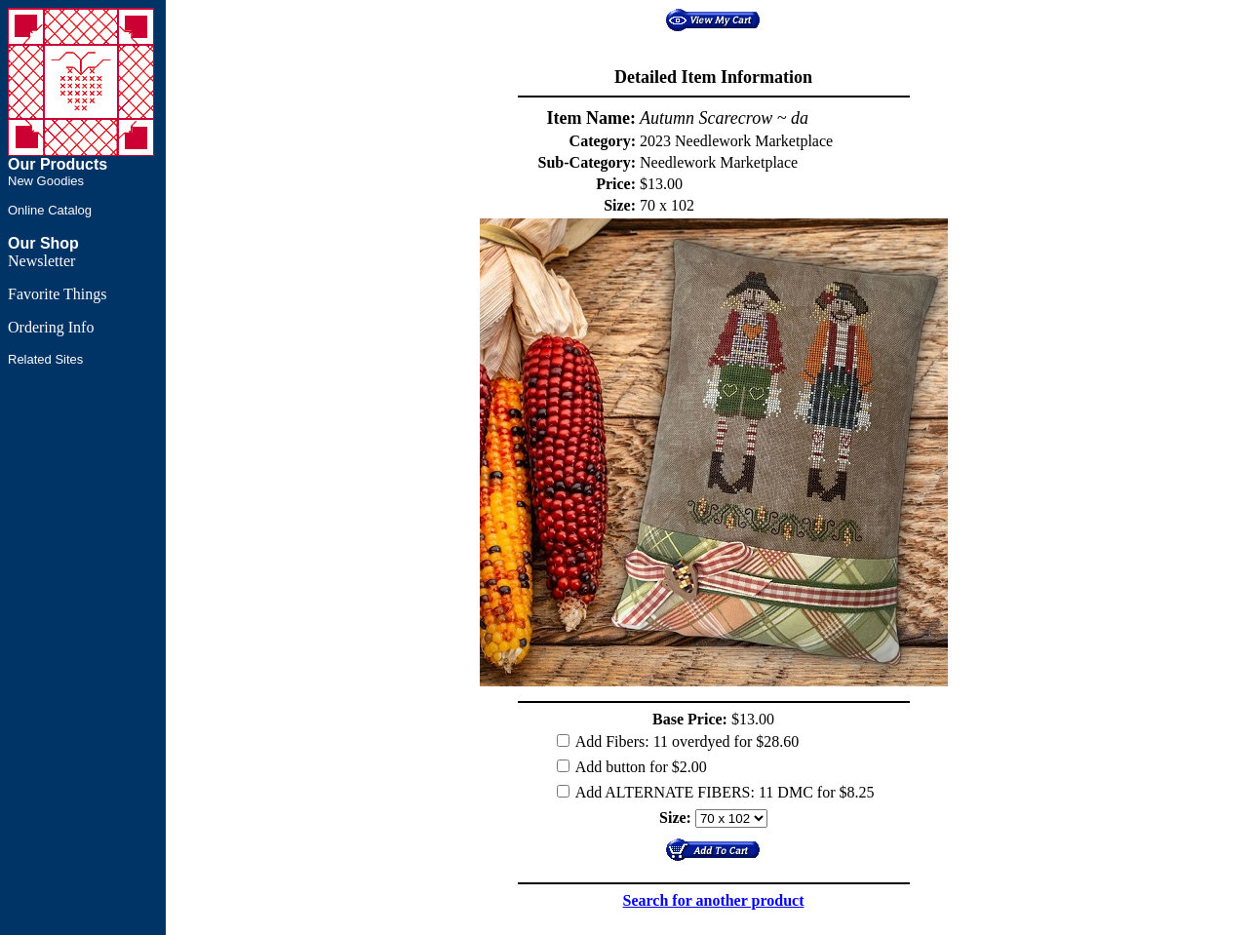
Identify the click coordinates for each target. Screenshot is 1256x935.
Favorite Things (57, 294)
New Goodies (46, 181)
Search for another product (714, 900)
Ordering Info (51, 327)
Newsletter (41, 261)
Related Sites (45, 359)
